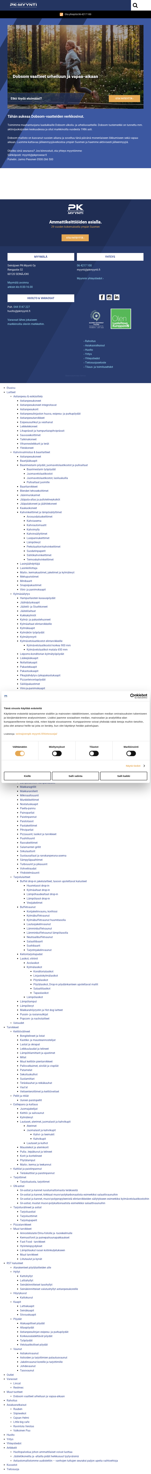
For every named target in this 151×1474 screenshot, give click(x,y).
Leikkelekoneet (28, 426)
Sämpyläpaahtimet (31, 859)
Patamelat (26, 1070)
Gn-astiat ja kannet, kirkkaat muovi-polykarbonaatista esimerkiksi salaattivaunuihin (69, 1194)
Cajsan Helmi (21, 1417)
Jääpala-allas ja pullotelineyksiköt (40, 499)
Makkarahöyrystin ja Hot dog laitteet (41, 1010)
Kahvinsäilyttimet (37, 533)
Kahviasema (34, 520)
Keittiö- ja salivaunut (32, 1113)
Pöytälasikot (40, 980)
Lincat (17, 1383)
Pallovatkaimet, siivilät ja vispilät (39, 1065)
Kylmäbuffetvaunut (38, 915)
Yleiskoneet (27, 447)
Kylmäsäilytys (21, 594)
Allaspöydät (27, 1327)
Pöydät (17, 1319)
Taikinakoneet (28, 439)
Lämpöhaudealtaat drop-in (42, 894)
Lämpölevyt (34, 542)
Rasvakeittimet (29, 842)
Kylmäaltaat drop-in (38, 890)
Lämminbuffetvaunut (39, 928)
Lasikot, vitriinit (29, 958)
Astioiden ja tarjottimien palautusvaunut (43, 1357)
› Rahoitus (90, 341)
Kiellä (27, 776)
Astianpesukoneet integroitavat (38, 405)
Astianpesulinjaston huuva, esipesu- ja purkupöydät (50, 413)
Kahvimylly (33, 529)
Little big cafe (21, 1422)
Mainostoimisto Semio (75, 376)
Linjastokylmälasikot (45, 975)
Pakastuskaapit (29, 671)
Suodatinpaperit (36, 551)
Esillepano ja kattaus (25, 1104)
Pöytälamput (27, 1160)
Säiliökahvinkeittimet (39, 555)
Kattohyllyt (26, 1276)
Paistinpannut (28, 816)
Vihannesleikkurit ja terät (34, 443)
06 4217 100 (84, 265)
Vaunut (17, 1349)
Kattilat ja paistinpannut (27, 1168)
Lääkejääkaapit (29, 658)
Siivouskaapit (28, 1314)
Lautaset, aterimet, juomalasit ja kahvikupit (45, 1121)
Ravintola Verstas (23, 1426)
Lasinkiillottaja (28, 568)
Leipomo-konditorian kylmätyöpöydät (42, 654)
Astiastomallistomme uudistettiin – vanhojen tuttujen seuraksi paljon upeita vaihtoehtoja (65, 1460)
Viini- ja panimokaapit (33, 589)
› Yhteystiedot (92, 358)
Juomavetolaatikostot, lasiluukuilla (47, 478)
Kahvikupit (39, 1138)
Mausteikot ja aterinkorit (34, 1147)
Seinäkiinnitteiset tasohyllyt (36, 1284)
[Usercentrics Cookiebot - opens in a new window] (132, 696)
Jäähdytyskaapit (30, 602)
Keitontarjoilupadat (31, 954)
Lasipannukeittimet (38, 538)
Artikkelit (12, 1447)
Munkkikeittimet (29, 799)
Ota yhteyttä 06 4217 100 (75, 14)
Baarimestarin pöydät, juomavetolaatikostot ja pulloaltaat (54, 465)
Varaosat (12, 1379)
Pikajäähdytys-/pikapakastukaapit (40, 675)
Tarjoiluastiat (28, 1211)
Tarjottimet (19, 1177)
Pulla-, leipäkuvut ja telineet (36, 1151)
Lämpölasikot (35, 997)
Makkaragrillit (28, 786)
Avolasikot (33, 963)
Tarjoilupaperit (28, 1220)
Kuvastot (12, 1464)
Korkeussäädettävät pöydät (36, 1336)
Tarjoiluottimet (28, 1216)
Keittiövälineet (21, 1031)
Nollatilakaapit (28, 662)
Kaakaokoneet (28, 508)
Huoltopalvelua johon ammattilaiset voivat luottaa (42, 1452)
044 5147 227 (22, 306)
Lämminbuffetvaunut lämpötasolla (47, 932)
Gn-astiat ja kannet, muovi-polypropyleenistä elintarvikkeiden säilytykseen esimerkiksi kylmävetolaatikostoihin (84, 1198)
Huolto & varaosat (40, 298)
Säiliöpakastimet (30, 684)
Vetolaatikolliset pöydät (34, 1344)
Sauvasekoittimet (30, 435)
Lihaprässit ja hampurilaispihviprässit (42, 430)
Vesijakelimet (34, 902)
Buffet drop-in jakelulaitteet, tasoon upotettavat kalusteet (53, 881)
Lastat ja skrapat (30, 1044)
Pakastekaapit (28, 666)
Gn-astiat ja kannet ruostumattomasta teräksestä (49, 1190)
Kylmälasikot (34, 967)
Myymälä (40, 256)
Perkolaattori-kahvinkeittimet (43, 546)
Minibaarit (26, 581)
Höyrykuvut (20, 1293)
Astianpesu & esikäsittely (28, 396)
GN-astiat (18, 1186)
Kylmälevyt (26, 1117)
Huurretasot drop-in (38, 885)
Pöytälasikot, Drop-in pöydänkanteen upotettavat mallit (65, 984)
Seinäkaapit (27, 1310)
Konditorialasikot (43, 971)
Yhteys (110, 256)
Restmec (18, 1387)
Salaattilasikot (41, 988)
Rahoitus (12, 1400)
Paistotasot (27, 821)
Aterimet (32, 1125)
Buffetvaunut (28, 907)
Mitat (23, 1057)
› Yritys (88, 354)
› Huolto (88, 349)
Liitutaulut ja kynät (31, 1259)
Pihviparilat (26, 829)
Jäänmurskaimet (30, 495)
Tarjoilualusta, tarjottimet (35, 1181)
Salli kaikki (123, 776)
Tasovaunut (27, 1370)
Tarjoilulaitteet (21, 877)
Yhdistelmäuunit (29, 872)
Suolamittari (27, 1078)
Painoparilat (27, 812)
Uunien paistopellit (31, 1100)
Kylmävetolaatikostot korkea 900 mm (49, 645)
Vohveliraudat (28, 868)
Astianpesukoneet (30, 400)
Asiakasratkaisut (16, 1404)
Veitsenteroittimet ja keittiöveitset (39, 1091)
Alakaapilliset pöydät (32, 1323)
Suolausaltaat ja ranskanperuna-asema (43, 855)
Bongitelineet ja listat (32, 1035)
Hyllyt (16, 1271)
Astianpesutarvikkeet (32, 417)
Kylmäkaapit (27, 628)
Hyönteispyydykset (31, 1246)
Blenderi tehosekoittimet (34, 490)
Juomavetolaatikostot (40, 473)
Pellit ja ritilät (21, 1095)
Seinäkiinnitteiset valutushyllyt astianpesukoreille (49, 1289)
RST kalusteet (15, 1263)
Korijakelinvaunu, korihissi (42, 911)
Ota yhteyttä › (124, 98)
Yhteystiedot (14, 1443)
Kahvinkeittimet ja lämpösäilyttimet (41, 512)
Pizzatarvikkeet (22, 1224)
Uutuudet (18, 1023)
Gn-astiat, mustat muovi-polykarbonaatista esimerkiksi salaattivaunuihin (62, 1203)
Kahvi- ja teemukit (43, 1134)
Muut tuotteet (15, 1392)
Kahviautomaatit (36, 525)
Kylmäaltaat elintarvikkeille (36, 624)
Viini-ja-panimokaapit (32, 688)
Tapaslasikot (41, 993)
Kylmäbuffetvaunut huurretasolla (46, 920)
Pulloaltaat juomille (38, 482)
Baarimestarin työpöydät (41, 469)
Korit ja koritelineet (31, 1155)
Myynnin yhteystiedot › (90, 278)
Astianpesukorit (29, 409)
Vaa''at (24, 1087)
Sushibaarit (33, 945)
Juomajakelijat (29, 1108)
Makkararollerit (29, 791)
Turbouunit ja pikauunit (33, 864)
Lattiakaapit (27, 1306)
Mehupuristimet (29, 576)
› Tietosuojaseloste (95, 362)
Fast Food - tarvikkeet (32, 1241)
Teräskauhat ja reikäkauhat (36, 1083)
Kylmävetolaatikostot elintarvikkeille (41, 641)
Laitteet (11, 392)
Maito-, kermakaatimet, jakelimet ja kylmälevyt (47, 572)
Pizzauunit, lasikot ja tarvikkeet (38, 834)
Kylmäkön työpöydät (32, 632)
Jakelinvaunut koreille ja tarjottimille (41, 1362)
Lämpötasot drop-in (38, 898)
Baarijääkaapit (28, 460)
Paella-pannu (28, 808)
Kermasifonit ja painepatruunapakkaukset (44, 1237)
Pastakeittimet (28, 825)
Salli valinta (75, 776)
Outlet (10, 1374)
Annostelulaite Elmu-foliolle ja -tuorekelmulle (46, 1233)
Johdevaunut (28, 1366)
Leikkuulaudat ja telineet (34, 1048)
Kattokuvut (26, 1297)
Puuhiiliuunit (27, 838)
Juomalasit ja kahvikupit (41, 1130)
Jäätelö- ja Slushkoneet (34, 606)
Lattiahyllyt (26, 1280)
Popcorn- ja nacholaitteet (34, 1018)
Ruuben (17, 1409)
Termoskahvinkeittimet (40, 559)
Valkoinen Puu (21, 1430)
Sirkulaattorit (27, 851)
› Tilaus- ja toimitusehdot (98, 366)
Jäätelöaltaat (28, 611)
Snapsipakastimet (30, 585)
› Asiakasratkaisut (94, 345)
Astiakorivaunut (29, 1353)
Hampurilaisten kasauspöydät (37, 598)
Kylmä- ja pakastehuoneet (35, 619)
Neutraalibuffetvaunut (40, 937)
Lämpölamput (28, 1001)
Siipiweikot (19, 1413)
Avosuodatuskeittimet (39, 516)
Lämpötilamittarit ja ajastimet (37, 1053)
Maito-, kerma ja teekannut (35, 1164)
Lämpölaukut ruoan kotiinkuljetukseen (42, 1250)
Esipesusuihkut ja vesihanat (36, 422)
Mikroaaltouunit (29, 795)
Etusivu (11, 387)
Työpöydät (26, 1340)
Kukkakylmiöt (28, 615)
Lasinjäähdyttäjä (30, 563)
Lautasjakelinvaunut (39, 924)
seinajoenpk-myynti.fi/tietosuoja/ (36, 733)
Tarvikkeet (13, 1027)
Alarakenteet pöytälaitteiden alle (32, 1267)
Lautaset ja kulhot (37, 1143)
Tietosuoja (13, 1469)
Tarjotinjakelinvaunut (39, 950)
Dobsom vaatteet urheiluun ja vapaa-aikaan (39, 1396)
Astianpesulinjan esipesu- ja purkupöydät (44, 1332)
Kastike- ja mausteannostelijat (38, 1040)
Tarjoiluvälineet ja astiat (27, 1207)
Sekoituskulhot (29, 1074)
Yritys (10, 1439)
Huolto (11, 1434)
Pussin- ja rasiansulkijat (34, 1014)
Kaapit (17, 1301)
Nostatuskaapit (29, 804)
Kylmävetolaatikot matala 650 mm (47, 649)
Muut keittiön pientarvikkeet (36, 1061)
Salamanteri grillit (30, 847)
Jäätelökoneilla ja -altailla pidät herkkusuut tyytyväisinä (46, 1456)
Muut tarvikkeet (22, 1228)
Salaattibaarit (35, 941)
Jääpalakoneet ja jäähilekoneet (38, 503)
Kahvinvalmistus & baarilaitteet (31, 452)
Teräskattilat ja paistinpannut (37, 1173)
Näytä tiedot (133, 765)
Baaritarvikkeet (29, 486)
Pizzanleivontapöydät (33, 679)
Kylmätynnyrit (28, 636)
